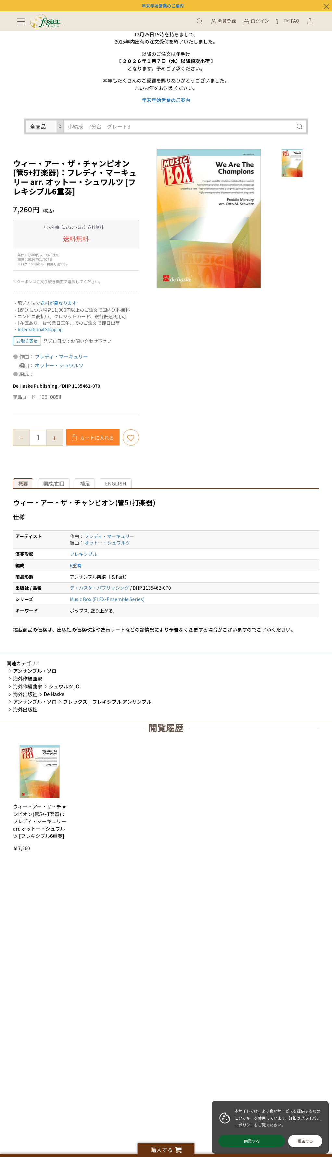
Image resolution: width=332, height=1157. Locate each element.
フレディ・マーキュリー (61, 356)
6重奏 (76, 565)
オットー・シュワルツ (59, 365)
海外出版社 (25, 694)
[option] (208, 218)
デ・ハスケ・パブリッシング (99, 588)
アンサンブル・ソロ (35, 701)
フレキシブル (83, 554)
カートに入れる (96, 437)
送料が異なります (58, 303)
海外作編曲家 (27, 686)
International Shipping (40, 329)
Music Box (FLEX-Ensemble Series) (107, 599)
